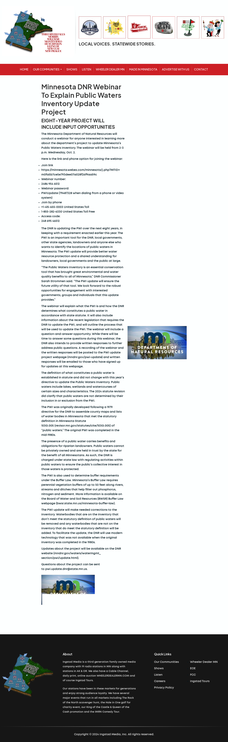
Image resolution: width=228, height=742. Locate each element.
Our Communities (166, 662)
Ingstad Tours (199, 681)
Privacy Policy (164, 687)
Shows (159, 668)
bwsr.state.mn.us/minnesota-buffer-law (85, 503)
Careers (159, 681)
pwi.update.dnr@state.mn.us (66, 569)
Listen (158, 674)
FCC (193, 674)
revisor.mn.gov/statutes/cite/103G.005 (82, 425)
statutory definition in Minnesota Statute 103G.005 (78, 421)
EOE (193, 668)
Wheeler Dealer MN (204, 662)
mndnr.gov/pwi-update (85, 357)
